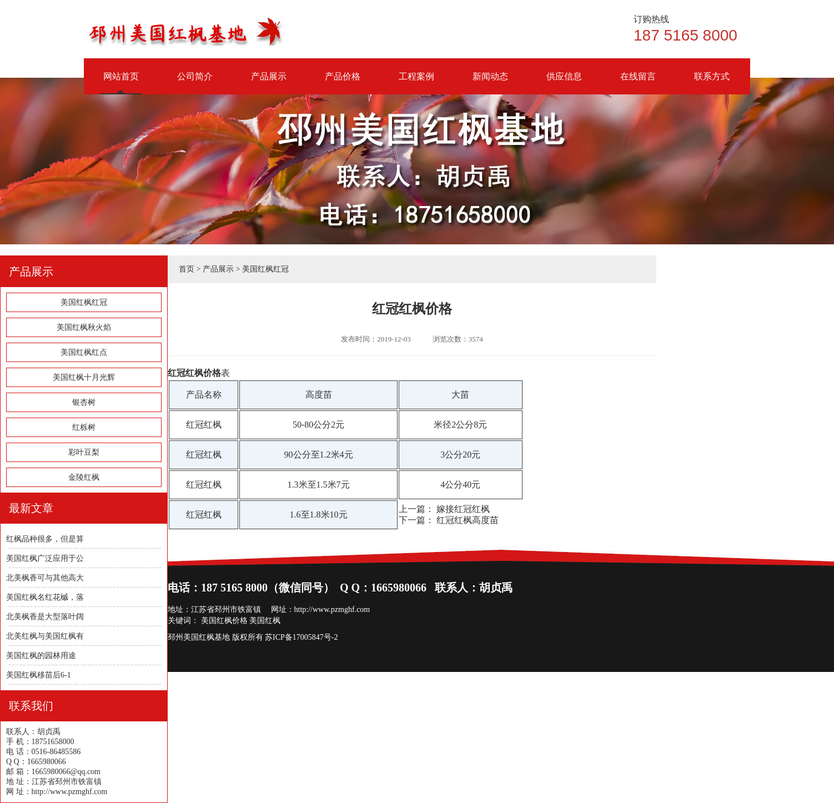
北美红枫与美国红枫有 (45, 636)
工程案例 (416, 83)
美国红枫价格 (224, 620)
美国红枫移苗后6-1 (38, 675)
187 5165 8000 (692, 29)
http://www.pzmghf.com (332, 609)
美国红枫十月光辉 (84, 377)
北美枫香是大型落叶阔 (45, 617)
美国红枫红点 (84, 352)
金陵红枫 (83, 477)
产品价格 (342, 83)
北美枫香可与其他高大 (45, 578)
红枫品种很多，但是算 (45, 539)
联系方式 (711, 83)
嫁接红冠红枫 (463, 509)
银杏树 (84, 402)
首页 (186, 269)
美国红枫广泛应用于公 (45, 558)
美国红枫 (264, 620)
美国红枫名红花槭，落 (45, 597)
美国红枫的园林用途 (41, 655)
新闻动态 (490, 83)
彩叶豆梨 (83, 452)
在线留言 (638, 83)
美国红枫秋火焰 (84, 327)
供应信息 (564, 83)
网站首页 (121, 83)
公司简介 (194, 83)
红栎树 (84, 427)
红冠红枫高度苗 (467, 520)
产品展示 (268, 83)
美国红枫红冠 (84, 302)
